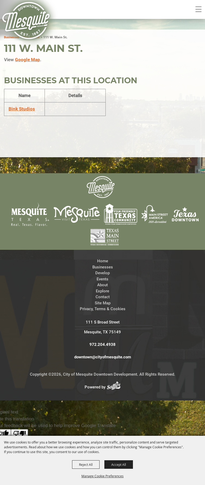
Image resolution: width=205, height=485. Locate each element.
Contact (103, 267)
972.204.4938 (102, 315)
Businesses (102, 237)
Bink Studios (22, 79)
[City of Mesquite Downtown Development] (30, 28)
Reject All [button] (86, 464)
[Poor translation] (19, 404)
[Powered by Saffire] (115, 357)
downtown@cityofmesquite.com (102, 327)
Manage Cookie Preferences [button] (102, 476)
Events (102, 249)
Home (102, 231)
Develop (102, 243)
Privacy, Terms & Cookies (102, 279)
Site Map (103, 273)
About (102, 255)
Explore (102, 261)
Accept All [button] (118, 464)
